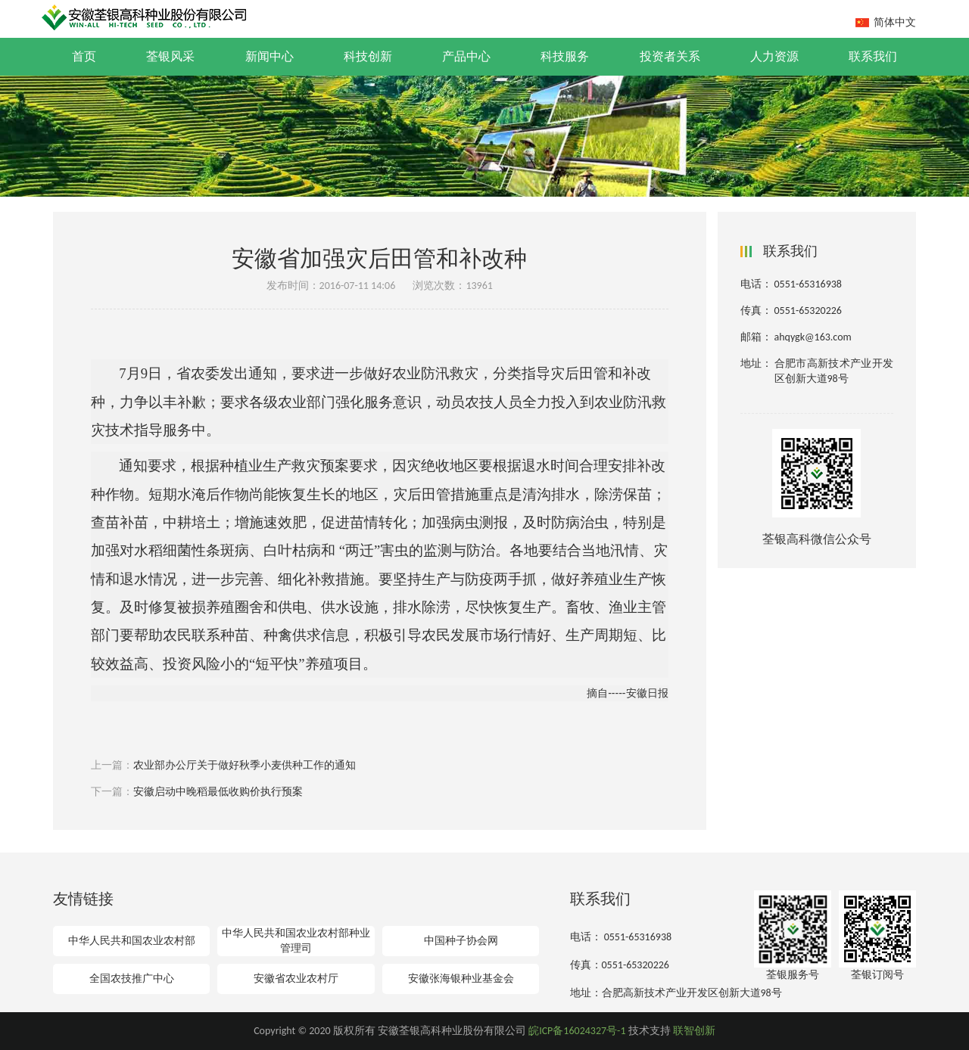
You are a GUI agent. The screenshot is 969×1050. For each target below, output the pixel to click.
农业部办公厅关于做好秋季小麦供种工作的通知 (244, 765)
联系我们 (873, 56)
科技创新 (368, 56)
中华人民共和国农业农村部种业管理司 (296, 941)
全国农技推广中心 (131, 978)
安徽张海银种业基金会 (461, 978)
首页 (84, 56)
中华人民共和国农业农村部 (131, 940)
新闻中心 (269, 56)
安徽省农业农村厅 (296, 978)
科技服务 (565, 56)
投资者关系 (670, 56)
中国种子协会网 (461, 940)
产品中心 (466, 56)
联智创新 (694, 1030)
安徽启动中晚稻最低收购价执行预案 (218, 791)
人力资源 (774, 56)
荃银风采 (170, 56)
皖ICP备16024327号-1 (576, 1030)
